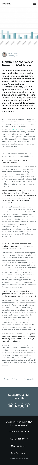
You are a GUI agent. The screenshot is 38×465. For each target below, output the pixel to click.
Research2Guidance (20, 129)
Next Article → (29, 379)
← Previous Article (10, 379)
